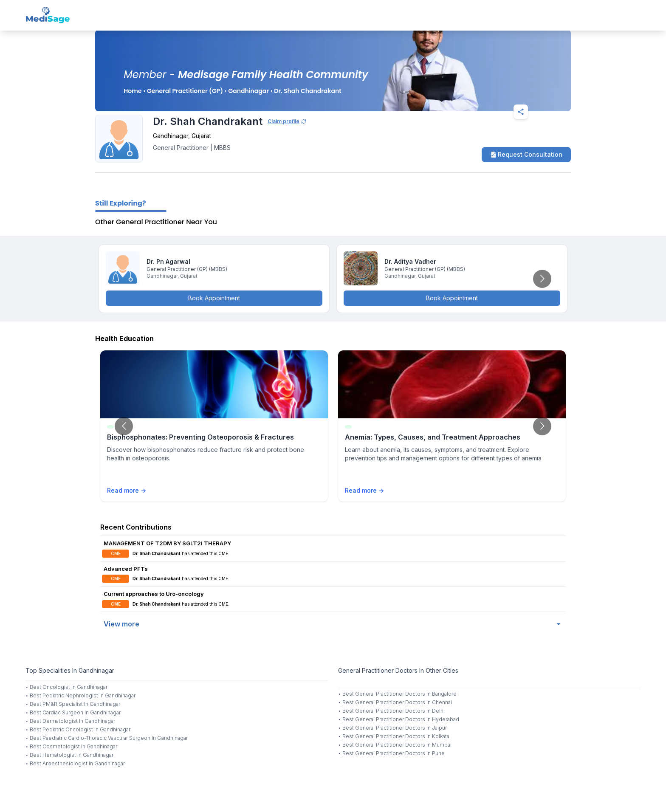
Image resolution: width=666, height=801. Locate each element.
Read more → (126, 490)
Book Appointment (214, 298)
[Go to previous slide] (124, 426)
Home (132, 91)
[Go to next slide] (542, 279)
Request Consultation (526, 154)
